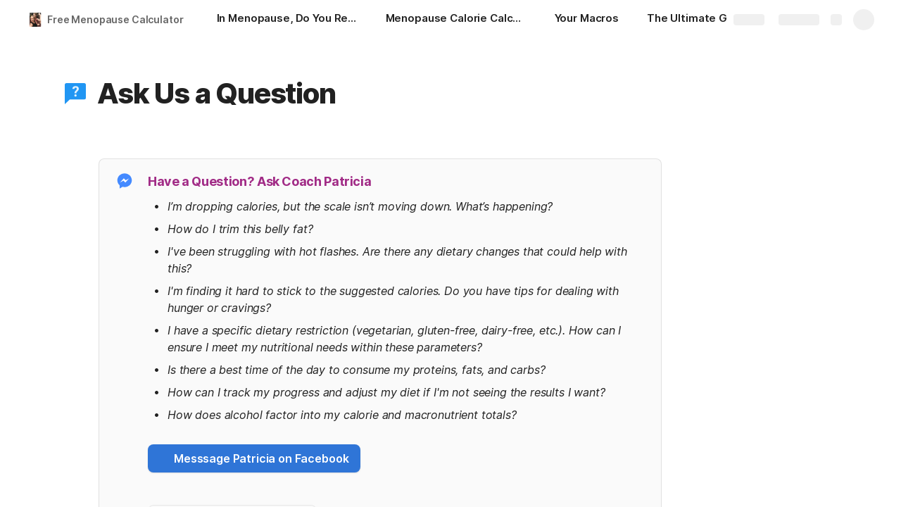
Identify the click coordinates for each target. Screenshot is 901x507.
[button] (75, 93)
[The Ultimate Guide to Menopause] (717, 19)
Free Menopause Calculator (115, 19)
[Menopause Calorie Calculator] (456, 19)
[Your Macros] (587, 19)
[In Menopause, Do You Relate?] (287, 19)
